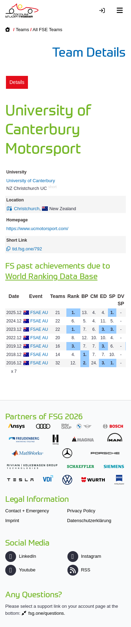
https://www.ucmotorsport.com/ (37, 228)
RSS (78, 569)
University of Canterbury (30, 180)
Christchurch (26, 208)
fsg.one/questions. (46, 613)
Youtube (20, 569)
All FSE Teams (47, 29)
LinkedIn (20, 556)
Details (16, 82)
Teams (22, 29)
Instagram (84, 556)
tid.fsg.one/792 (27, 248)
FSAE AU (39, 312)
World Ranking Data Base (51, 276)
